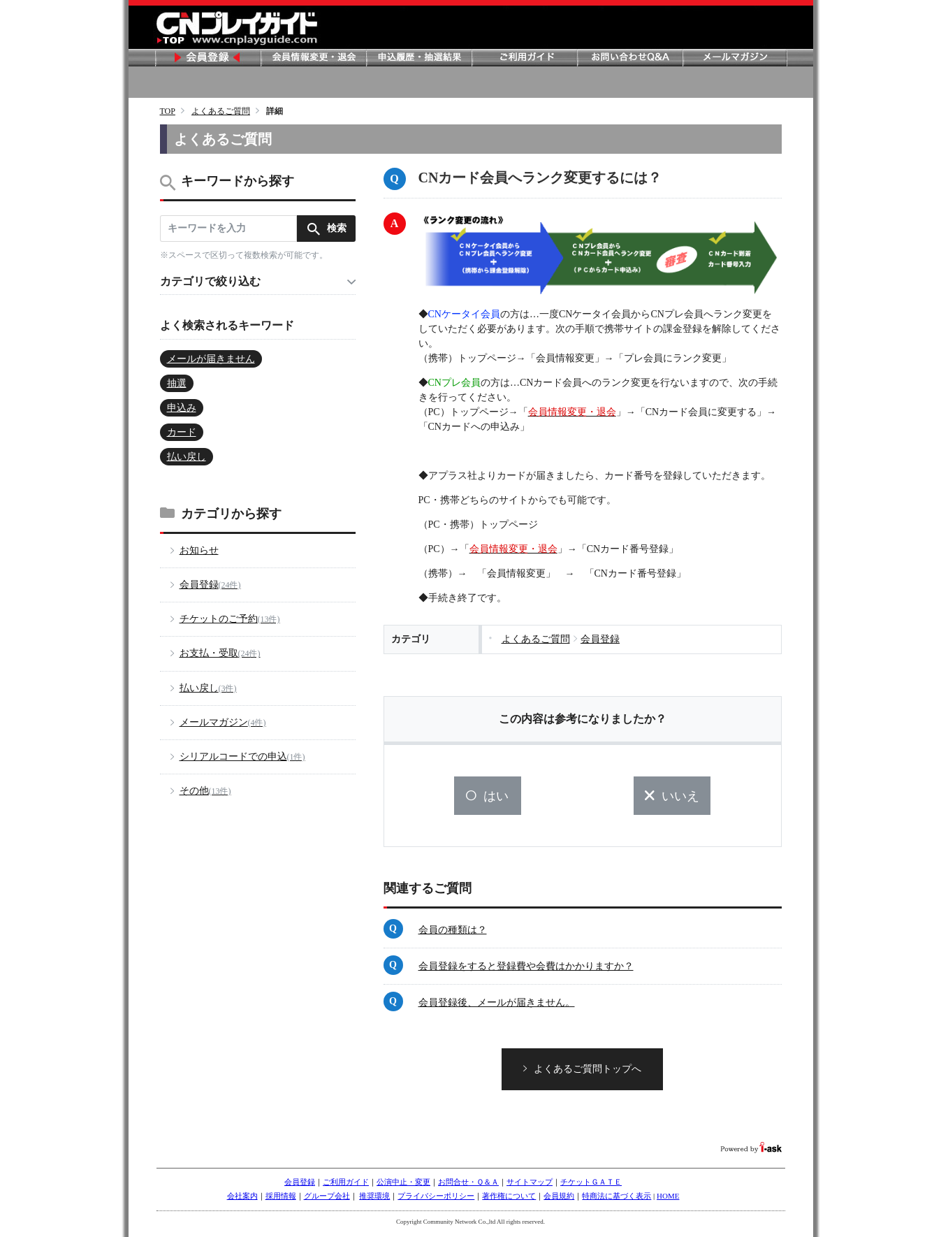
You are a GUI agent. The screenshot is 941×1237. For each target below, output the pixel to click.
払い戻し (186, 456)
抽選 (177, 383)
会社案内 (242, 1200)
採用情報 (280, 1200)
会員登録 (207, 57)
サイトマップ (529, 1186)
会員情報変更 (313, 57)
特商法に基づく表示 (616, 1200)
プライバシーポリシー (435, 1200)
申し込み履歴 (418, 57)
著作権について (509, 1200)
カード (181, 432)
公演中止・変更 (403, 1186)
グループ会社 (327, 1200)
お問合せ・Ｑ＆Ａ (468, 1186)
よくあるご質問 (220, 111)
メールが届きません (211, 359)
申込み (181, 408)
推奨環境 (374, 1200)
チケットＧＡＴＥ (591, 1186)
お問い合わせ (629, 57)
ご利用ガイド (524, 57)
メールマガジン (735, 57)
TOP (167, 111)
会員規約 (559, 1200)
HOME (668, 1200)
